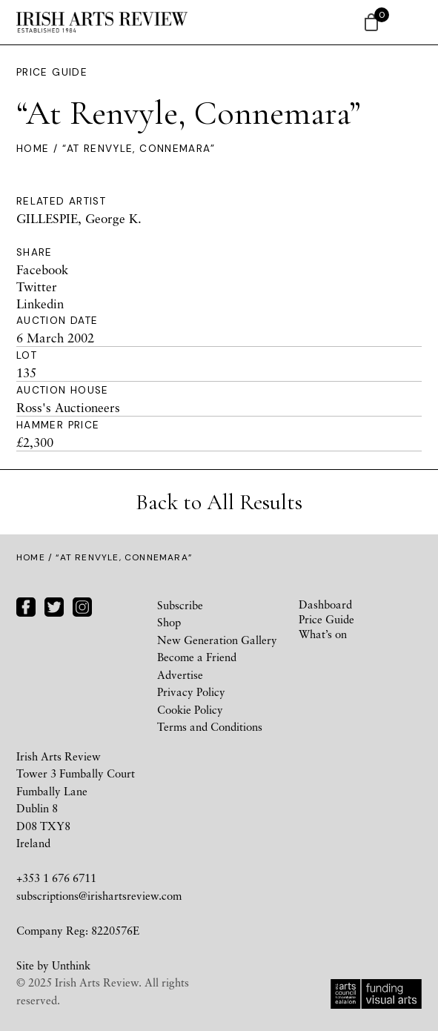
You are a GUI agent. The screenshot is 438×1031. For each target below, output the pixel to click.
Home (32, 148)
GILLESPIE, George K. (79, 218)
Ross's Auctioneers (68, 407)
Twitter (36, 286)
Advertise (180, 674)
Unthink (71, 965)
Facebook (42, 269)
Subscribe (180, 604)
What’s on (323, 633)
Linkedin (40, 303)
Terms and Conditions (209, 726)
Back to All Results (219, 502)
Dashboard (325, 604)
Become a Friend (196, 656)
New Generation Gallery (217, 639)
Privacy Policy (191, 691)
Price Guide (51, 72)
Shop (169, 622)
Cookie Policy (190, 709)
